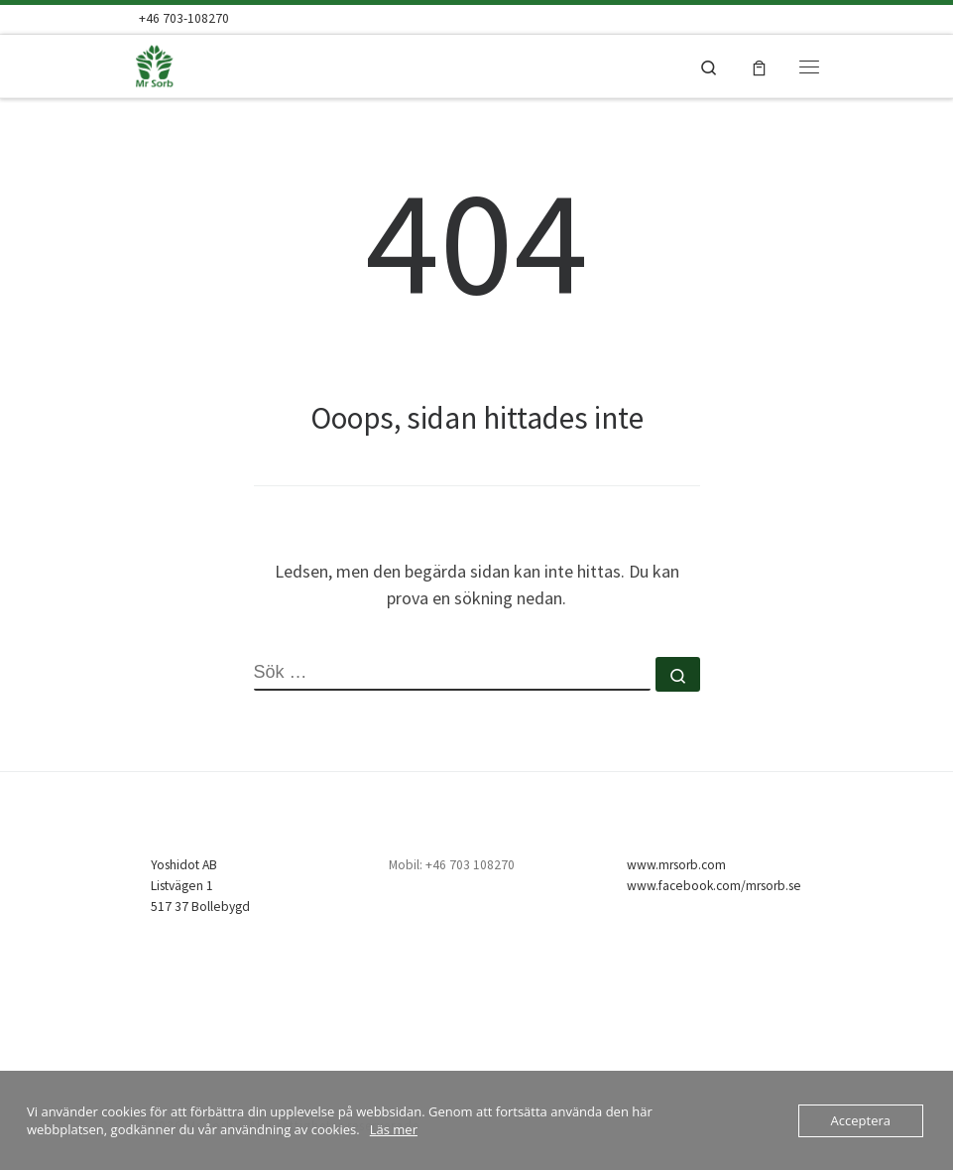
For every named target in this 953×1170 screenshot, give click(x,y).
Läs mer (393, 1129)
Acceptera (861, 1120)
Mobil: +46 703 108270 (452, 864)
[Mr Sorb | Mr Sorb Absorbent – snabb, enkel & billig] (191, 63)
